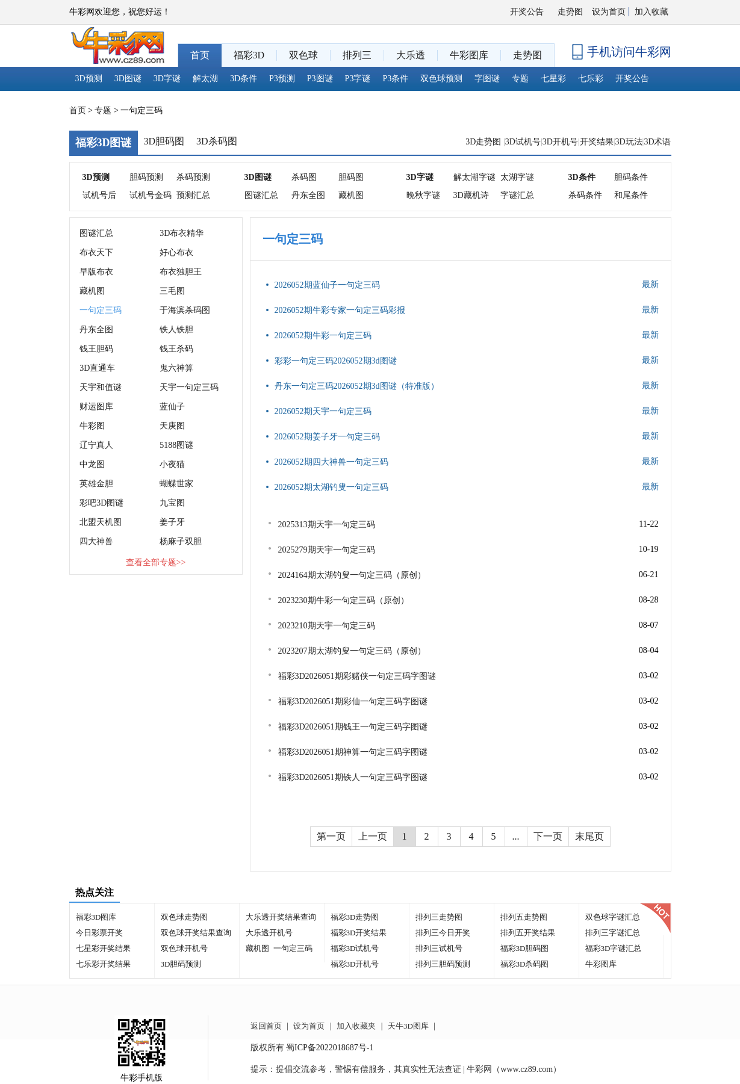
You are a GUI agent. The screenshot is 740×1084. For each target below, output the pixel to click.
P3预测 (282, 78)
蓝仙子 (172, 406)
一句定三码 (100, 310)
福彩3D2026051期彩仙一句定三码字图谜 (353, 701)
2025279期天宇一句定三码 (326, 549)
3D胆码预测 (181, 963)
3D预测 (88, 78)
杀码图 (304, 177)
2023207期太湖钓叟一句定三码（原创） (352, 650)
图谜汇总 (261, 195)
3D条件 (243, 78)
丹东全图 (308, 195)
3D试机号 (523, 141)
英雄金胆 (96, 483)
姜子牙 (172, 522)
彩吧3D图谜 (101, 502)
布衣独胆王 (181, 271)
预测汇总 (193, 195)
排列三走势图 (438, 916)
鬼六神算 (176, 368)
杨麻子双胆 (181, 541)
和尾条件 (631, 195)
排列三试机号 (438, 948)
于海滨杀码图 (185, 310)
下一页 (547, 836)
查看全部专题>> (156, 562)
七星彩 (553, 78)
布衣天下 (96, 252)
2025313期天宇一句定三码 (326, 524)
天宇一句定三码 (189, 387)
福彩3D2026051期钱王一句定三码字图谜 (353, 726)
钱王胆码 (96, 348)
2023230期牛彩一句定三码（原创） (343, 600)
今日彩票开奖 (99, 932)
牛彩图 (92, 425)
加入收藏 (651, 11)
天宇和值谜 (100, 387)
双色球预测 (441, 78)
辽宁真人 (96, 445)
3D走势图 (484, 141)
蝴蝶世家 (176, 483)
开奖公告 (527, 11)
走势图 (570, 11)
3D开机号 (560, 141)
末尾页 (589, 836)
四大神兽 (96, 541)
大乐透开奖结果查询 (281, 916)
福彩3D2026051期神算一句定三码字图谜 (353, 752)
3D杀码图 (216, 141)
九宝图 (172, 502)
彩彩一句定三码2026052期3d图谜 (336, 360)
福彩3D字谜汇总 (613, 948)
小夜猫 (172, 464)
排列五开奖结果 (527, 932)
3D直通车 (97, 368)
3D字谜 (167, 78)
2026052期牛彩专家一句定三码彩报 (340, 310)
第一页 (331, 836)
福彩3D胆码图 (524, 948)
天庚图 (172, 425)
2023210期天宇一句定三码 (326, 625)
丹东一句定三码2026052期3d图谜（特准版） (357, 386)
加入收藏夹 (356, 1025)
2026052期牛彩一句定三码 (323, 335)
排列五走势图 (523, 916)
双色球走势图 (184, 916)
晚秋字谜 (423, 195)
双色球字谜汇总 (612, 916)
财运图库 (96, 406)
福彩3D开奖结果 (359, 932)
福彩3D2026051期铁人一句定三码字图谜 (353, 777)
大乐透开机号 (269, 932)
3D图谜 (127, 78)
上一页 (372, 836)
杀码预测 (193, 177)
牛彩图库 (601, 963)
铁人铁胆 (176, 329)
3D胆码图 (164, 141)
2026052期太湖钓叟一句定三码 (331, 487)
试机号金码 (150, 195)
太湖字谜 (517, 177)
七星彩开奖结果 (103, 948)
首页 (77, 110)
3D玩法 (628, 141)
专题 (520, 78)
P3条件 (395, 78)
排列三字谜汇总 (612, 932)
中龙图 (92, 464)
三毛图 (172, 291)
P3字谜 (358, 78)
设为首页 (609, 11)
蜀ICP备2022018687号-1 (329, 1047)
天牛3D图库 (408, 1025)
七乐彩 (590, 78)
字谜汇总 (517, 195)
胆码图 (351, 177)
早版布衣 (96, 271)
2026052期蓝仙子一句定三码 (327, 285)
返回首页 (266, 1025)
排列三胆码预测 (442, 963)
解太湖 (205, 78)
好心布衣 (176, 252)
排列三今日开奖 (442, 932)
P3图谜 (320, 78)
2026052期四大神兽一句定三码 (331, 461)
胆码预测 (146, 177)
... (516, 836)
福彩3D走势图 (355, 916)
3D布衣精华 (182, 233)
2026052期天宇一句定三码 (323, 411)
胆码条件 (631, 177)
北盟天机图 (100, 522)
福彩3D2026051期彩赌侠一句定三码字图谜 (357, 676)
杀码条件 (585, 195)
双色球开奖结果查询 (196, 932)
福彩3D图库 (96, 916)
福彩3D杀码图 (524, 963)
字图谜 (487, 78)
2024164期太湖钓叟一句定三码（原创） (352, 575)
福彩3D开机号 (355, 963)
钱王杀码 (176, 348)
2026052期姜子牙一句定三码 (327, 436)
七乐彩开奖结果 (103, 963)
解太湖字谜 (474, 177)
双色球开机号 (184, 948)
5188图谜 (176, 445)
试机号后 (99, 195)
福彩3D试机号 (355, 948)
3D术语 (657, 141)
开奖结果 (597, 141)
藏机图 (351, 195)
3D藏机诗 (471, 195)
